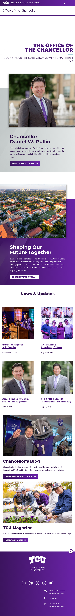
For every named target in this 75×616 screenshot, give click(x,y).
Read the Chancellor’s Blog (20, 476)
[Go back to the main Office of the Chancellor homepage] (37, 564)
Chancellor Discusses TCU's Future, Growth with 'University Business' (15, 400)
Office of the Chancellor (19, 10)
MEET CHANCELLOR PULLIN (25, 163)
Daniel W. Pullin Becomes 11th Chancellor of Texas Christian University (56, 400)
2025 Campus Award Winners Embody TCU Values (51, 346)
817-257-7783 (53, 598)
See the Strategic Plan (24, 277)
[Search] (63, 3)
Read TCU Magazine (15, 540)
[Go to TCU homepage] (21, 2)
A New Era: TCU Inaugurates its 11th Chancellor (12, 346)
